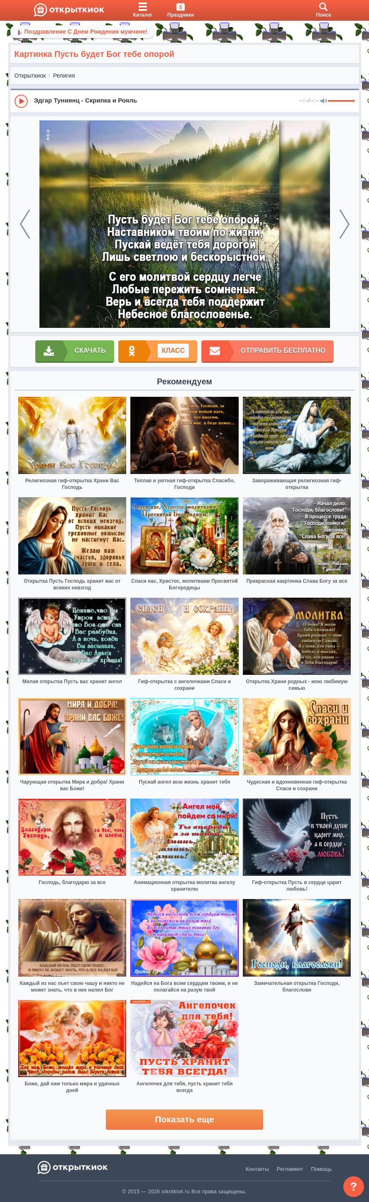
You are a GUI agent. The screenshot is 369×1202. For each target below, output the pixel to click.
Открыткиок (30, 75)
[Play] (21, 101)
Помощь (321, 1169)
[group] (184, 101)
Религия (64, 75)
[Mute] (324, 101)
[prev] (24, 224)
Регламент (290, 1169)
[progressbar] (341, 101)
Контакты (257, 1169)
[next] (344, 224)
